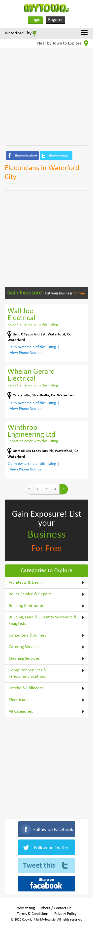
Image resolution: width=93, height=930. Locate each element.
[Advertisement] (46, 98)
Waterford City (18, 33)
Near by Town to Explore (62, 43)
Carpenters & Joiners (27, 635)
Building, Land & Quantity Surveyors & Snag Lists (43, 620)
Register (55, 19)
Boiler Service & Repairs (30, 594)
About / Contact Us (56, 908)
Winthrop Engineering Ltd (31, 431)
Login (35, 19)
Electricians (19, 700)
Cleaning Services (24, 658)
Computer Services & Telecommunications (27, 673)
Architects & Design (26, 582)
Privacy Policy (65, 914)
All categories (21, 711)
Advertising (26, 908)
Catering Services (24, 647)
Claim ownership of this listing (31, 347)
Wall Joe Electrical (21, 314)
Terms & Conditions (32, 914)
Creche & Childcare (26, 688)
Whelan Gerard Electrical (31, 375)
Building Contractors (27, 606)
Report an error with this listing (32, 324)
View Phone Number (26, 353)
